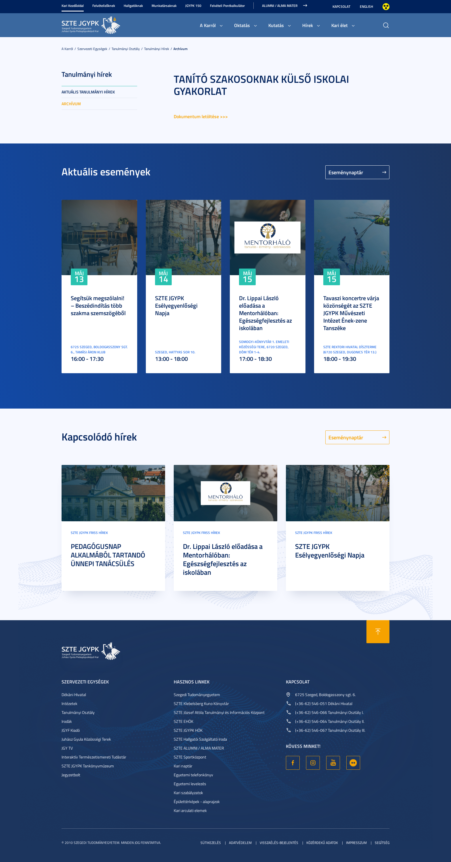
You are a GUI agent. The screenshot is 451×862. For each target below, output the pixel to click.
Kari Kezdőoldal (73, 5)
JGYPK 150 (193, 5)
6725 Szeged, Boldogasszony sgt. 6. (325, 694)
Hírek (307, 25)
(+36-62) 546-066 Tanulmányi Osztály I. (329, 712)
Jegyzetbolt (71, 774)
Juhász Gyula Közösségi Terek (86, 739)
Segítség (382, 842)
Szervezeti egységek (92, 48)
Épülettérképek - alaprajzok (197, 801)
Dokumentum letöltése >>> (201, 116)
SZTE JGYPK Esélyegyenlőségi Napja (176, 305)
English (366, 6)
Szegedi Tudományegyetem (197, 694)
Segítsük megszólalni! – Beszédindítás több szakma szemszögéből (98, 305)
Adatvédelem (240, 842)
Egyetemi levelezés (190, 783)
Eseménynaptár (345, 172)
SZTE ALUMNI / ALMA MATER (199, 748)
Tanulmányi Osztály (126, 48)
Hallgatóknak (133, 5)
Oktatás (242, 25)
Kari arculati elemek (190, 810)
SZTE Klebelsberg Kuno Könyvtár (201, 703)
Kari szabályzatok (188, 792)
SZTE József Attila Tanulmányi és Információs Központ (219, 712)
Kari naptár (183, 766)
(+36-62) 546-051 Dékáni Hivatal (323, 703)
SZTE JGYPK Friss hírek (89, 532)
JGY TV (67, 748)
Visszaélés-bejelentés (279, 842)
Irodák (67, 721)
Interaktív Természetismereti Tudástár (94, 757)
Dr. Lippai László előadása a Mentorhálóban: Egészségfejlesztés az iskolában (265, 313)
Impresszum (356, 842)
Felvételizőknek (103, 5)
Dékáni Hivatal (74, 694)
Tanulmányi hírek (156, 48)
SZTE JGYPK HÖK (188, 730)
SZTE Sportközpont (190, 757)
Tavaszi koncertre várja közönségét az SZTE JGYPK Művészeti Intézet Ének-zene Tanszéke (351, 313)
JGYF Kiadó (71, 730)
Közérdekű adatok (322, 842)
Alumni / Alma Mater (279, 5)
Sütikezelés (210, 842)
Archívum (180, 48)
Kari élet (339, 25)
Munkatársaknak (164, 5)
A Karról (208, 25)
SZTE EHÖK (183, 721)
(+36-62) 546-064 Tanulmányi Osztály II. (329, 721)
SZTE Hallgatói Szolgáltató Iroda (200, 739)
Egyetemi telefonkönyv (193, 774)
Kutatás (276, 25)
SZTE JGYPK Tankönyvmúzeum (88, 766)
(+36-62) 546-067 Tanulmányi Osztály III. (330, 730)
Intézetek (69, 703)
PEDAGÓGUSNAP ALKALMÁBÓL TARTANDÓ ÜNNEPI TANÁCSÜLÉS (108, 554)
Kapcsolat (341, 6)
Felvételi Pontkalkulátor (227, 5)
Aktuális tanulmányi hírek (88, 92)
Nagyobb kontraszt (386, 6)
